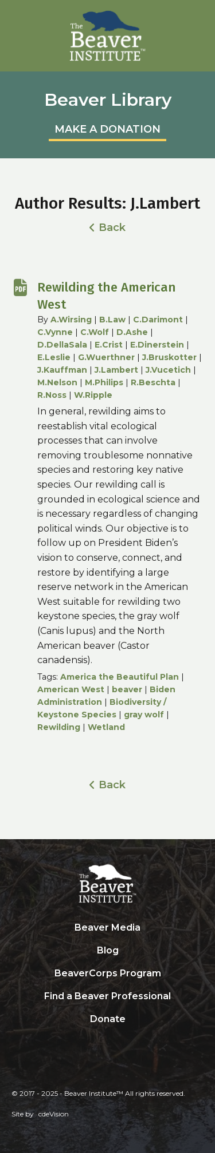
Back (112, 227)
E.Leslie (54, 357)
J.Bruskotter (169, 357)
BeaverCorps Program (107, 973)
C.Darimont (158, 319)
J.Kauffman (62, 370)
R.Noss (52, 395)
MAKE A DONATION (107, 129)
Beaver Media (107, 927)
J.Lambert (116, 370)
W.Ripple (93, 395)
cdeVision (53, 1114)
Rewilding (58, 727)
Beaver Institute (107, 36)
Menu (200, 14)
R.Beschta (153, 382)
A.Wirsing (71, 319)
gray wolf (144, 714)
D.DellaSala (62, 345)
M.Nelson (57, 382)
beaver (127, 689)
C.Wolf (94, 332)
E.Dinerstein (157, 345)
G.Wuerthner (106, 357)
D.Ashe (132, 332)
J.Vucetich (168, 370)
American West (70, 689)
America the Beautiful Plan (119, 677)
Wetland (106, 727)
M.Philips (104, 382)
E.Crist (109, 345)
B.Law (112, 319)
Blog (108, 950)
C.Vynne (55, 332)
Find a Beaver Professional (107, 996)
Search (107, 1043)
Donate (108, 1019)
